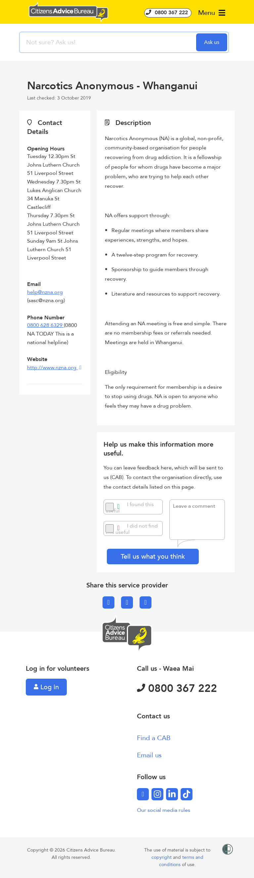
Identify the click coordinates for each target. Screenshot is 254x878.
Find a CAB (154, 738)
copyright (162, 857)
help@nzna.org (45, 292)
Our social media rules (163, 810)
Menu (211, 12)
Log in (46, 687)
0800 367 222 (168, 12)
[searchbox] (108, 42)
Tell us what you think (153, 556)
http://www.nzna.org (52, 367)
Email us (149, 755)
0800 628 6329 (45, 325)
